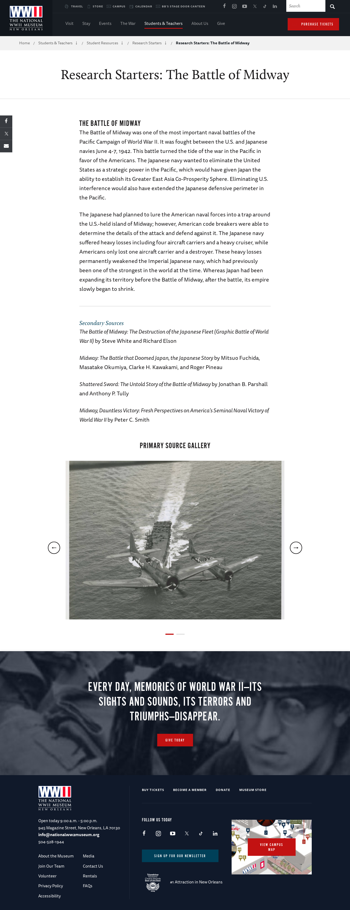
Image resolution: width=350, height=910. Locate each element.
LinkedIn (275, 6)
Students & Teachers (163, 24)
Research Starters (147, 43)
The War (128, 24)
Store (98, 6)
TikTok (265, 6)
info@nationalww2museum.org (68, 834)
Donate (223, 789)
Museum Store (253, 789)
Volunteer (47, 876)
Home (24, 43)
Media (88, 856)
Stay (86, 24)
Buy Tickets (153, 789)
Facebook (224, 6)
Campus (119, 6)
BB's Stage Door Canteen (183, 6)
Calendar (143, 6)
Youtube (244, 6)
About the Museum (56, 856)
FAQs (87, 886)
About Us (199, 24)
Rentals (90, 876)
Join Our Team (51, 866)
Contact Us (93, 866)
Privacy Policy (50, 886)
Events (105, 24)
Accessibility (49, 896)
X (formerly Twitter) (254, 6)
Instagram (234, 6)
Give (221, 24)
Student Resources (102, 43)
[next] (296, 548)
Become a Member (190, 789)
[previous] (54, 548)
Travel (77, 6)
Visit (69, 24)
